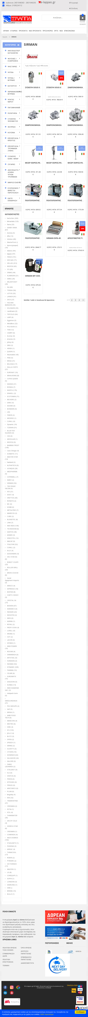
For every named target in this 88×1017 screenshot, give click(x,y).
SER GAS (10, 260)
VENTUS (10, 776)
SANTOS (10, 532)
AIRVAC (10, 849)
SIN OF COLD (12, 821)
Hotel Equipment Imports (12, 579)
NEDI (9, 618)
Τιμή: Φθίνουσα (42, 66)
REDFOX (10, 266)
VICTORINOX (12, 864)
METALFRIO (11, 510)
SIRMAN (10, 483)
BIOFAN (10, 592)
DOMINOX (11, 755)
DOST (9, 495)
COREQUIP (11, 875)
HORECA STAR (12, 826)
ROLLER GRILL (12, 567)
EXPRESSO (11, 589)
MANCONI (11, 721)
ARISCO (10, 586)
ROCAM (10, 651)
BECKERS (10, 399)
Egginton (10, 320)
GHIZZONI (11, 682)
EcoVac (9, 336)
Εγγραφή (74, 3)
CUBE (9, 516)
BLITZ (9, 736)
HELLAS (10, 263)
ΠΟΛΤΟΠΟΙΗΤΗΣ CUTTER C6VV (38, 236)
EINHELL (10, 393)
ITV (8, 269)
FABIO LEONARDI (9, 765)
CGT (8, 637)
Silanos (9, 251)
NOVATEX (10, 615)
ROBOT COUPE (12, 562)
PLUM (9, 791)
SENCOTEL (11, 538)
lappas (9, 254)
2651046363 (19, 3)
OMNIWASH (11, 655)
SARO (9, 403)
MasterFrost (11, 242)
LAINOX (10, 296)
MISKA (9, 712)
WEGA (9, 361)
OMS (9, 888)
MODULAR (11, 439)
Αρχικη (5, 37)
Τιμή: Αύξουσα (30, 66)
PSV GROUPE (12, 706)
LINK (9, 523)
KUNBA (10, 685)
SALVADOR (11, 758)
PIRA (9, 358)
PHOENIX (10, 846)
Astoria (9, 233)
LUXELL (10, 631)
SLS (8, 773)
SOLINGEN (11, 308)
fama (9, 224)
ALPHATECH (11, 465)
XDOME (10, 406)
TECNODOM (11, 529)
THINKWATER (12, 815)
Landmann (11, 311)
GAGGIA (10, 384)
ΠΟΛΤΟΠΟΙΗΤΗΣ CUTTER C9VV (59, 236)
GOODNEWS (11, 554)
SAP (8, 709)
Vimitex (10, 239)
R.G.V (9, 551)
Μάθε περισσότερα (46, 1014)
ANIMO (9, 535)
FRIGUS (10, 785)
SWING (9, 746)
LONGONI (10, 882)
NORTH (10, 390)
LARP (9, 317)
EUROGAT (10, 372)
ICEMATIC (10, 454)
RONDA (10, 387)
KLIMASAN (11, 276)
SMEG (9, 279)
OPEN (9, 739)
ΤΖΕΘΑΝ (10, 427)
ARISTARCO (11, 788)
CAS (8, 436)
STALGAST (11, 770)
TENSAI (10, 290)
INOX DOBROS (12, 838)
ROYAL (9, 624)
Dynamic (10, 424)
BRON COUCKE (12, 573)
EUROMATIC (11, 676)
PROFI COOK (12, 627)
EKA (8, 798)
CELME (9, 673)
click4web (48, 988)
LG (8, 872)
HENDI (9, 348)
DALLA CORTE (12, 367)
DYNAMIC (10, 667)
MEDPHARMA (12, 471)
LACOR (9, 640)
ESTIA (9, 809)
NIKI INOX (10, 526)
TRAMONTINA (12, 801)
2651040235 (31, 3)
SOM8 (9, 507)
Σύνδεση (74, 8)
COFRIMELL (11, 477)
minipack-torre (12, 693)
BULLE (9, 894)
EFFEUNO (10, 782)
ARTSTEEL (11, 658)
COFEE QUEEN (12, 379)
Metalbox (10, 323)
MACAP (10, 541)
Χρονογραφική (12, 245)
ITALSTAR (10, 544)
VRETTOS (10, 498)
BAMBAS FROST (13, 445)
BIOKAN (10, 606)
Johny (9, 342)
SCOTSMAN (11, 396)
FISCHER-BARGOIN (9, 304)
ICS (8, 730)
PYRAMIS (10, 861)
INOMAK (10, 664)
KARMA (10, 621)
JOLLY (9, 733)
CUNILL (10, 421)
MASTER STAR (12, 457)
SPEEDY (10, 742)
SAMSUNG (11, 885)
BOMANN (10, 409)
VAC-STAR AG (12, 557)
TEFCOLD (10, 314)
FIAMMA (10, 670)
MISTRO (10, 724)
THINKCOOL (11, 852)
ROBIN (9, 858)
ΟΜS (9, 727)
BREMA (10, 891)
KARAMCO (11, 609)
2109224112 (17, 5)
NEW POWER (12, 646)
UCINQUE (10, 468)
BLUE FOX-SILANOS (10, 432)
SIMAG (9, 272)
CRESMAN (11, 806)
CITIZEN (10, 752)
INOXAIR (10, 612)
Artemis (10, 339)
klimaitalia (10, 221)
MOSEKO (10, 418)
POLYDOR (11, 327)
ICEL (8, 812)
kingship (10, 794)
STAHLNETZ (11, 843)
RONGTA (10, 501)
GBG (8, 345)
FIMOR (9, 415)
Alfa (8, 236)
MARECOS (11, 513)
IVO (8, 491)
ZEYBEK (10, 643)
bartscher (10, 218)
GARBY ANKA (12, 228)
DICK (9, 300)
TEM (8, 330)
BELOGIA (10, 364)
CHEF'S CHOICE (12, 595)
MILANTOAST (12, 282)
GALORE (10, 761)
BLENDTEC (11, 519)
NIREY (9, 480)
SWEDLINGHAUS (11, 701)
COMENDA (11, 834)
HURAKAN (11, 661)
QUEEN (9, 351)
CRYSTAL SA (11, 600)
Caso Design (11, 451)
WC (8, 504)
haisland (10, 462)
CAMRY (9, 333)
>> (83, 298)
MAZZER (10, 869)
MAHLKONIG (12, 375)
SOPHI (9, 879)
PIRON (9, 779)
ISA (8, 287)
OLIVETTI (10, 749)
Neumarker (11, 355)
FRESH (9, 257)
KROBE (9, 634)
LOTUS (9, 293)
